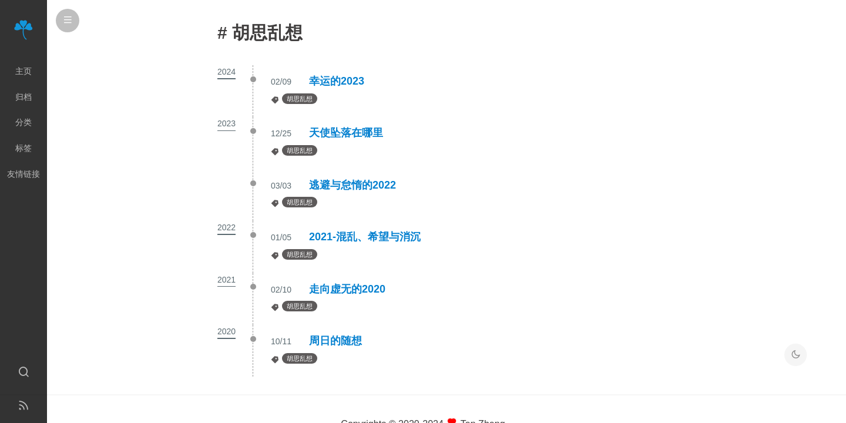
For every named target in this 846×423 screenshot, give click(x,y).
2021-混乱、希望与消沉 (365, 237)
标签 (23, 148)
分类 (23, 122)
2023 (226, 123)
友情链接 (23, 174)
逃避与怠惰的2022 (352, 185)
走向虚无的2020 (347, 289)
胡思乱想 (300, 98)
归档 (23, 97)
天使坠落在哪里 (346, 133)
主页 (23, 71)
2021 (226, 279)
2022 (226, 227)
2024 (226, 71)
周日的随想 (335, 341)
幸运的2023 (336, 81)
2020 (226, 331)
